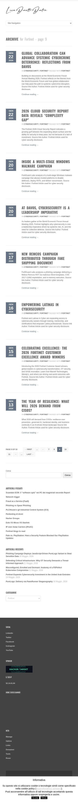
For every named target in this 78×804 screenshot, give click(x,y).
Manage (9, 737)
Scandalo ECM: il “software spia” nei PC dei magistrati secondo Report (38, 493)
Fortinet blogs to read (15, 531)
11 (9, 454)
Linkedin (9, 633)
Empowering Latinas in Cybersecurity (40, 306)
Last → (30, 454)
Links (8, 745)
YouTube (9, 650)
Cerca (8, 471)
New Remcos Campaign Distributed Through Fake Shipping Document (43, 258)
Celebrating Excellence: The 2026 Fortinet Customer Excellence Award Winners (44, 352)
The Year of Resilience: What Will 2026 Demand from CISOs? (45, 406)
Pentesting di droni (14, 514)
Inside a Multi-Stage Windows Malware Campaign (46, 164)
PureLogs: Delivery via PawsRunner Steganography (29, 581)
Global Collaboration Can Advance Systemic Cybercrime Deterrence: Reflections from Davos (46, 60)
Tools (8, 754)
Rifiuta (44, 798)
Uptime (9, 741)
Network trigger (13, 497)
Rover (8, 758)
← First (28, 449)
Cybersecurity (31, 71)
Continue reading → (30, 94)
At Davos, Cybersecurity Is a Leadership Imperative (46, 210)
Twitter (8, 637)
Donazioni (10, 750)
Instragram (10, 646)
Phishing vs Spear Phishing (18, 505)
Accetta (35, 798)
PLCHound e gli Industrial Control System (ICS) (27, 510)
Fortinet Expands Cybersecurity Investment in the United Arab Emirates (38, 574)
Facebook (10, 642)
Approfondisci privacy (48, 788)
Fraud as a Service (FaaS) (17, 501)
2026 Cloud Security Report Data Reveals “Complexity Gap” (45, 115)
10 (65, 449)
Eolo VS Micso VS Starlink (17, 523)
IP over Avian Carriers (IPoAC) (19, 527)
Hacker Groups (12, 518)
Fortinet (44, 71)
